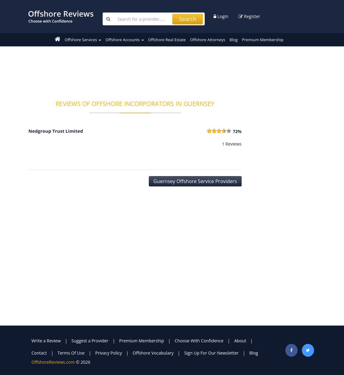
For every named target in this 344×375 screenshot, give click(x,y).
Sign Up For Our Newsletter (211, 353)
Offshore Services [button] (83, 39)
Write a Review (46, 341)
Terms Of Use (71, 353)
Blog (233, 39)
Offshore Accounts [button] (124, 39)
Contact (39, 353)
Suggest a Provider (89, 341)
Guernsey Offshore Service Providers (195, 181)
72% (237, 131)
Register (249, 16)
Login (221, 16)
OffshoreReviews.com (53, 362)
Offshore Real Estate (167, 39)
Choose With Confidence (199, 341)
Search (187, 19)
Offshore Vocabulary (153, 353)
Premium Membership (263, 39)
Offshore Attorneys (207, 39)
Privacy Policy (108, 353)
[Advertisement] (139, 69)
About (240, 341)
